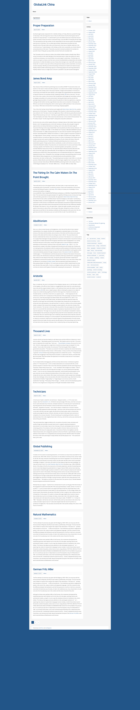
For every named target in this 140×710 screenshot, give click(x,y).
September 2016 (92, 151)
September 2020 (92, 72)
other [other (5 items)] (97, 267)
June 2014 (90, 191)
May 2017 (90, 138)
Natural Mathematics (44, 515)
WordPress (41, 628)
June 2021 (90, 55)
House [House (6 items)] (94, 253)
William (43, 29)
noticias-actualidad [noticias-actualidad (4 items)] (91, 267)
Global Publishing (42, 447)
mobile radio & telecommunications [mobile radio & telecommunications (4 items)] (94, 262)
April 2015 (91, 176)
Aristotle (38, 276)
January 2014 (91, 198)
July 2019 (90, 96)
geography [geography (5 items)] (93, 248)
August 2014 (91, 187)
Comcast (41, 352)
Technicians (39, 392)
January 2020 (91, 85)
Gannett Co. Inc (46, 402)
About (34, 11)
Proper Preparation (43, 26)
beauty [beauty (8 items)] (98, 238)
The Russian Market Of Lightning (96, 223)
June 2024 (90, 36)
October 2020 (91, 70)
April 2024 (91, 40)
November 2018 (92, 111)
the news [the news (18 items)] (89, 274)
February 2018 (92, 121)
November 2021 (92, 45)
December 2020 (92, 66)
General (90, 212)
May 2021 (90, 57)
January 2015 (91, 178)
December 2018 (92, 110)
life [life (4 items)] (87, 257)
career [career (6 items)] (98, 241)
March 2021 (91, 60)
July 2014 (90, 189)
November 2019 (92, 89)
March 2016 (91, 162)
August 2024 (91, 32)
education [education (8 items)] (100, 243)
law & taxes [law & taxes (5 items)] (101, 255)
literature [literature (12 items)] (91, 257)
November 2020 (92, 68)
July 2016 (90, 155)
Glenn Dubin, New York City (69, 109)
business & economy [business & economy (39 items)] (91, 241)
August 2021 (91, 51)
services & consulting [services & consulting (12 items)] (97, 269)
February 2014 (92, 196)
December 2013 (92, 200)
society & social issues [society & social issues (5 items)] (91, 272)
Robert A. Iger (65, 244)
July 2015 (90, 172)
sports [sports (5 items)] (99, 272)
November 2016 (92, 147)
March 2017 (91, 142)
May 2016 (90, 159)
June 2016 (90, 157)
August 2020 (91, 74)
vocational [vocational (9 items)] (98, 277)
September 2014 (92, 185)
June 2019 (90, 98)
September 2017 (92, 130)
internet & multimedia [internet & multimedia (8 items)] (91, 255)
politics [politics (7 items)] (101, 267)
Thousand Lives (41, 331)
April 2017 (91, 140)
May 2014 (90, 193)
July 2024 (90, 34)
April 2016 (91, 161)
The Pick (90, 221)
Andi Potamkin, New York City (55, 464)
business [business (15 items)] (103, 238)
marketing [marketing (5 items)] (97, 257)
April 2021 (91, 59)
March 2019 (91, 104)
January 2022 (91, 41)
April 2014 (91, 195)
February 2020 (92, 83)
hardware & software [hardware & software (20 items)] (101, 248)
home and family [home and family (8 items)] (98, 250)
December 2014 (92, 179)
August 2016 (91, 153)
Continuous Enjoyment (94, 227)
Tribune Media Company (64, 343)
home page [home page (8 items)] (89, 253)
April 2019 (91, 102)
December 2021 (92, 43)
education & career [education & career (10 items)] (91, 245)
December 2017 (92, 125)
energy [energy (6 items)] (97, 245)
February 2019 (92, 106)
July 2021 (90, 53)
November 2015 (92, 164)
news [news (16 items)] (88, 265)
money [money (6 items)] (104, 262)
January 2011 (91, 202)
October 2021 (91, 47)
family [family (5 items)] (88, 248)
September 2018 (92, 115)
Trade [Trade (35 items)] (93, 274)
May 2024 (90, 38)
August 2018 (91, 117)
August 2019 (91, 94)
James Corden (68, 252)
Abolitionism (40, 221)
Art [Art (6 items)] (87, 238)
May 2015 (90, 174)
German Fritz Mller (43, 570)
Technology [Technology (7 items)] (104, 272)
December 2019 (92, 87)
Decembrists (91, 225)
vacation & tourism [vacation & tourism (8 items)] (91, 277)
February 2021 (92, 62)
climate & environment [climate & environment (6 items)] (92, 243)
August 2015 (91, 170)
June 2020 (90, 76)
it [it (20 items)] (97, 255)
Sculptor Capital (51, 261)
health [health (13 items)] (88, 250)
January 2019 (91, 108)
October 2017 (91, 128)
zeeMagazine (48, 628)
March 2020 (91, 81)
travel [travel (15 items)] (97, 274)
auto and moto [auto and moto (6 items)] (93, 238)
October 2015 (91, 166)
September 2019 (92, 93)
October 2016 (91, 149)
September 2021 (92, 49)
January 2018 (91, 123)
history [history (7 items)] (92, 250)
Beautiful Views (92, 229)
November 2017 (92, 127)
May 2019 (90, 100)
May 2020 (90, 77)
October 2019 (91, 91)
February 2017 (92, 144)
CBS (65, 94)
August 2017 (91, 132)
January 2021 (91, 64)
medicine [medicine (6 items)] (102, 257)
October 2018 (91, 113)
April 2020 (91, 79)
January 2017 (91, 145)
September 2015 (92, 168)
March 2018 (91, 119)
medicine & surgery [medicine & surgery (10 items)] (91, 260)
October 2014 (91, 183)
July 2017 (90, 134)
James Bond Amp (42, 79)
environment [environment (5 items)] (103, 245)
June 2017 (90, 136)
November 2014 (92, 181)
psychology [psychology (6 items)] (89, 269)
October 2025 (91, 30)
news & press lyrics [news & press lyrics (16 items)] (95, 265)
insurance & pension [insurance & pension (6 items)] (101, 253)
